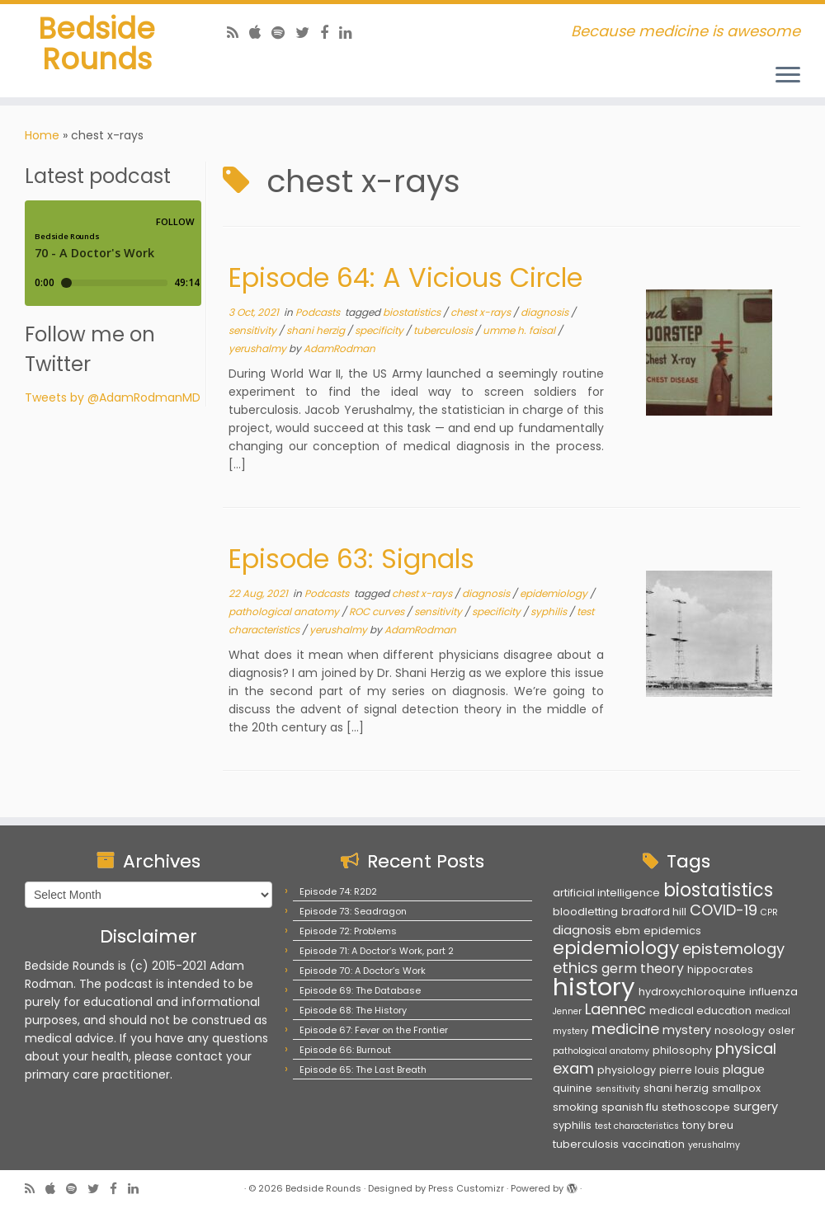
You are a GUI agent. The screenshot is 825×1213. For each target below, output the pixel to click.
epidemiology (555, 597)
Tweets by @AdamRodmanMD (112, 401)
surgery (755, 1106)
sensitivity (254, 334)
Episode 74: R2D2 (338, 891)
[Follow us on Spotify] (283, 32)
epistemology (733, 948)
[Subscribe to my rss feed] (238, 32)
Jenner (567, 1011)
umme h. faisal (520, 334)
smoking (575, 1107)
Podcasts (318, 316)
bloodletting (585, 912)
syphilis (549, 616)
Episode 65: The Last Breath (363, 1069)
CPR (769, 912)
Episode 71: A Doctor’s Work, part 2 (376, 950)
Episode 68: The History (353, 1010)
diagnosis (546, 316)
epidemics (672, 931)
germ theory (642, 968)
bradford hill (653, 912)
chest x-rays (481, 316)
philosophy (682, 1050)
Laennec (615, 1009)
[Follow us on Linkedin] (351, 32)
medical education (700, 1011)
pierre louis (689, 1070)
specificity (380, 334)
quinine (572, 1088)
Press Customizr (466, 1188)
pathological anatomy (285, 616)
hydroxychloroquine (692, 992)
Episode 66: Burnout (345, 1049)
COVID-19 (723, 910)
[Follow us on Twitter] (307, 32)
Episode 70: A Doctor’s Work (362, 970)
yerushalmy (259, 353)
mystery (686, 1030)
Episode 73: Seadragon (353, 911)
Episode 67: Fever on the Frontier (373, 1030)
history (594, 987)
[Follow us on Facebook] (329, 32)
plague (744, 1069)
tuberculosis (444, 334)
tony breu (707, 1125)
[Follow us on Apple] (260, 32)
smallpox (736, 1088)
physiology (626, 1070)
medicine (625, 1028)
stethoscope (696, 1107)
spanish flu (629, 1107)
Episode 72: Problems (348, 931)
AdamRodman (339, 353)
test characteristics (637, 1126)
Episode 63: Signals (351, 562)
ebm (627, 931)
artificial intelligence (606, 893)
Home (42, 139)
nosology (739, 1030)
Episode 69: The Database (360, 990)
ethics (575, 967)
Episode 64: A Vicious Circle (405, 281)
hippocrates (720, 969)
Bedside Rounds (97, 52)
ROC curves (378, 616)
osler (781, 1030)
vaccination (653, 1144)
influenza (773, 992)
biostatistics (413, 316)
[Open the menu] (788, 75)
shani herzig (316, 334)
